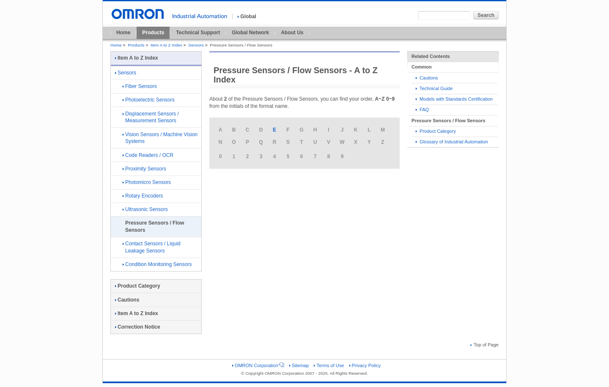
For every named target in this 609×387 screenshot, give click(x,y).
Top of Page (484, 344)
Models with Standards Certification (454, 99)
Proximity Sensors (144, 169)
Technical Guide (434, 88)
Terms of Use (329, 365)
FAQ (422, 109)
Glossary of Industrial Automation (452, 141)
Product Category (436, 131)
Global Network (250, 33)
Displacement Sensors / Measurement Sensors (151, 117)
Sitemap (299, 365)
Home (123, 33)
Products (153, 33)
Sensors (196, 45)
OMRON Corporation (258, 365)
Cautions (427, 77)
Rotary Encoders (143, 196)
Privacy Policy (365, 365)
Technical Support (198, 33)
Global (247, 16)
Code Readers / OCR (148, 155)
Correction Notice (137, 327)
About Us (292, 33)
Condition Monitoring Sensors (157, 264)
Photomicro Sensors (147, 182)
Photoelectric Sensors (149, 100)
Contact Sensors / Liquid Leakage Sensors (152, 247)
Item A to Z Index (166, 45)
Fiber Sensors (140, 86)
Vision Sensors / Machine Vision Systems (160, 138)
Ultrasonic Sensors (145, 209)
